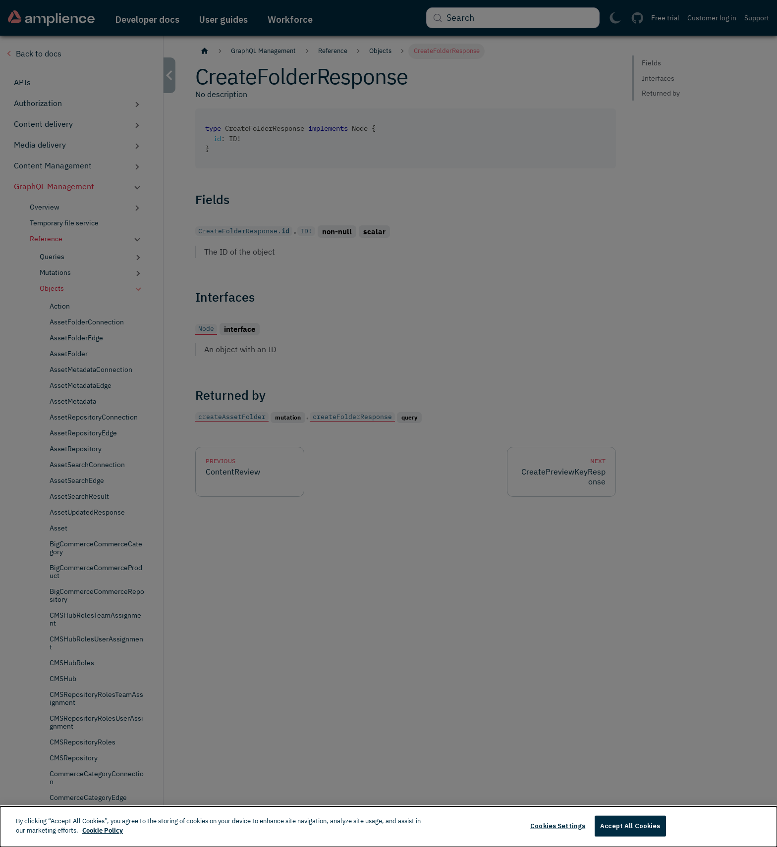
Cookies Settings (557, 826)
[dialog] (388, 826)
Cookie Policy (102, 830)
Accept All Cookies (630, 826)
